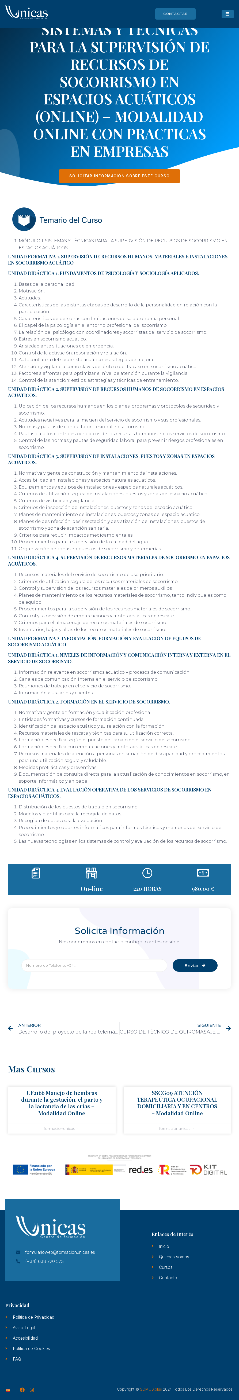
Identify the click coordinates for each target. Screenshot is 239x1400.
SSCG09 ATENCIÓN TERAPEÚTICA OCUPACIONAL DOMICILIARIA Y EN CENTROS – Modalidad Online (177, 1103)
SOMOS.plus (151, 1389)
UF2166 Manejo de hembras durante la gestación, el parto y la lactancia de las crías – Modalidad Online (62, 1103)
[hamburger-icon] (228, 14)
